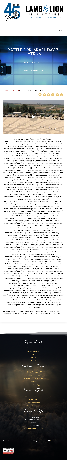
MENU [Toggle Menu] (60, 30)
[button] (33, 62)
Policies (53, 441)
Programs (15, 90)
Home (6, 90)
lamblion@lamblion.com (33, 428)
